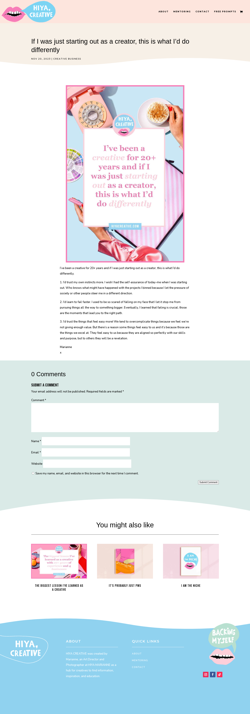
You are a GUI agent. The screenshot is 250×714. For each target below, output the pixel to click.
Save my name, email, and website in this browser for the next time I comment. (87, 473)
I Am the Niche (191, 585)
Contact (202, 11)
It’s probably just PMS (125, 585)
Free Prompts (225, 11)
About (164, 11)
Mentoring (182, 11)
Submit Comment (208, 482)
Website (36, 464)
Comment (38, 400)
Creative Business (67, 58)
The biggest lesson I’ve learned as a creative (59, 587)
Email (36, 452)
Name (36, 441)
